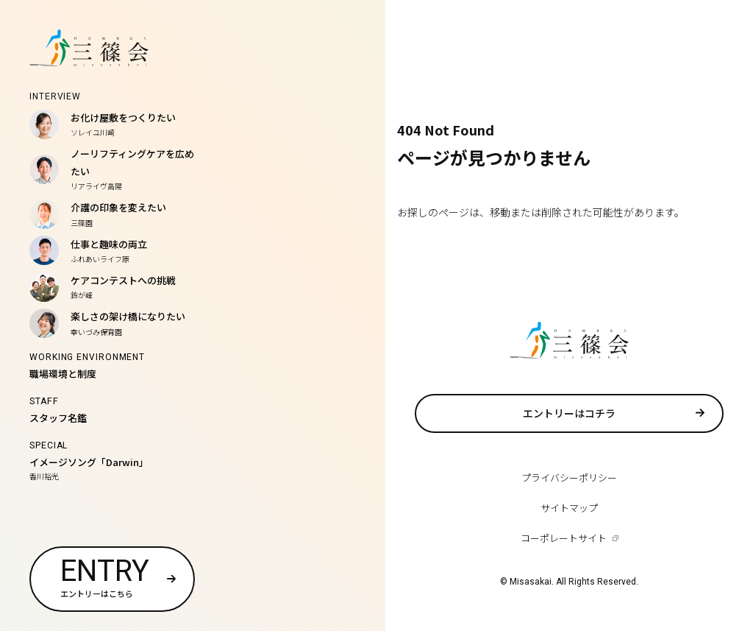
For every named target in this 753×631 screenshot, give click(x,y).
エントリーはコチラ (569, 413)
